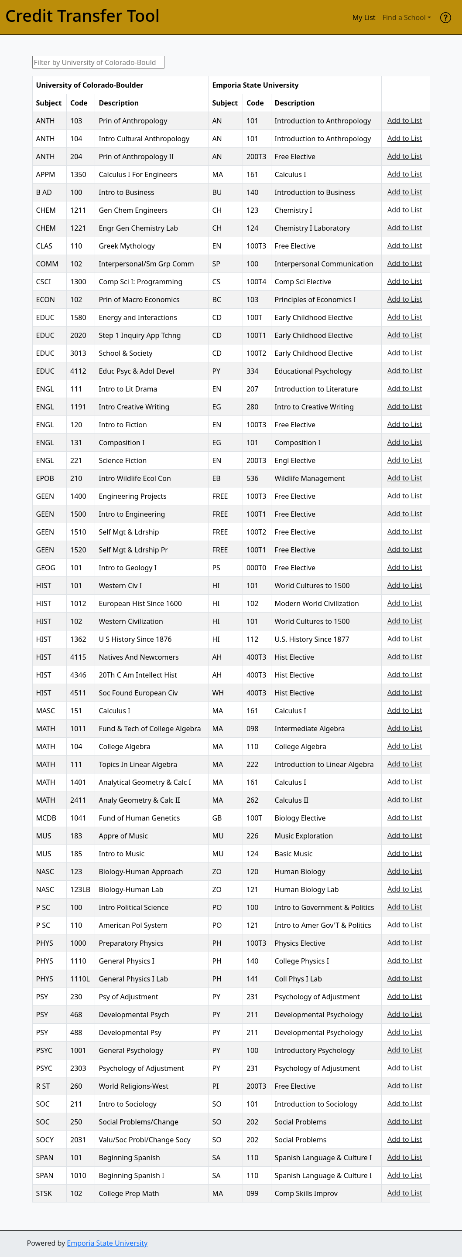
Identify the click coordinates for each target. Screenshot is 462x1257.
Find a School (404, 17)
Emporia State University (107, 1243)
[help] (446, 17)
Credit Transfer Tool (82, 15)
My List (364, 17)
